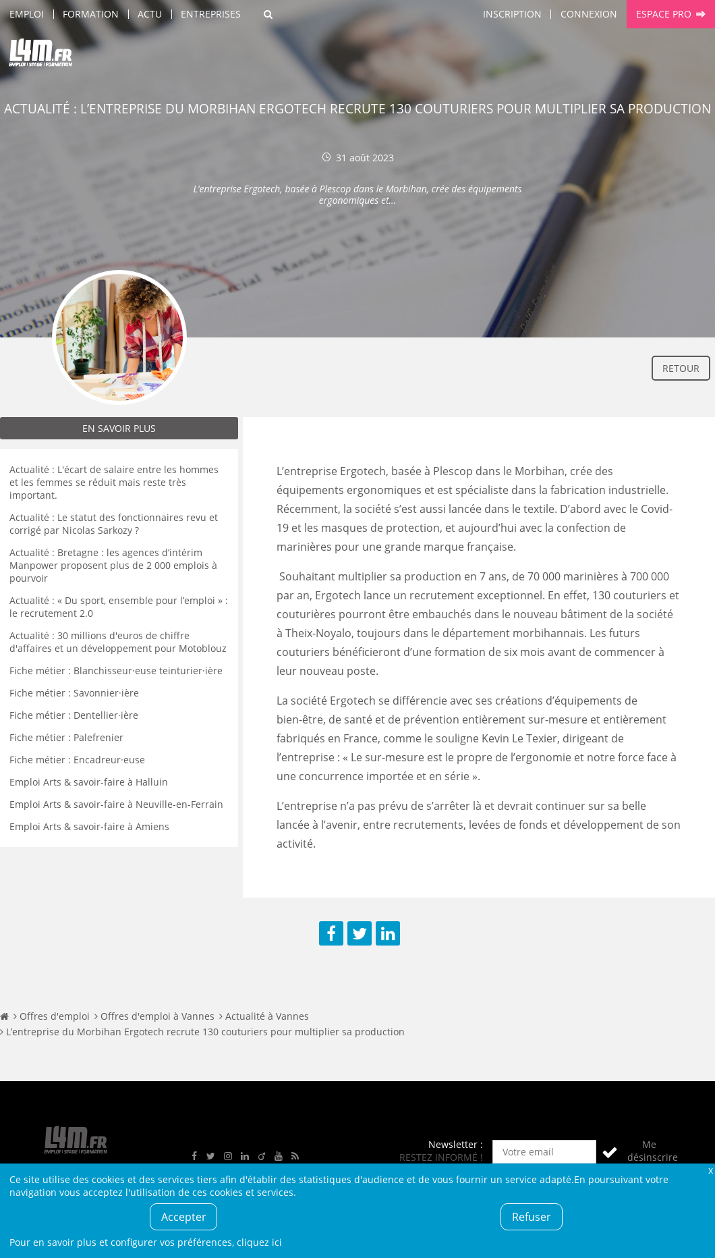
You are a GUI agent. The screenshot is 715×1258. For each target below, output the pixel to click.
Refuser (531, 1216)
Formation (91, 13)
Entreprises (211, 13)
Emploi (26, 13)
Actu (150, 13)
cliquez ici (259, 1242)
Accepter (183, 1216)
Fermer (710, 1170)
